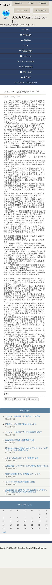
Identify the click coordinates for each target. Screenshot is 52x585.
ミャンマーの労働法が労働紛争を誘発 (20, 482)
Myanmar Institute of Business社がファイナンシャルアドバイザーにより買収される (26, 449)
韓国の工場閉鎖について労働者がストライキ (22, 474)
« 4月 (5, 532)
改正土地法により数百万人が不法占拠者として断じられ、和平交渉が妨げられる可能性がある (26, 491)
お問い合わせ (41, 10)
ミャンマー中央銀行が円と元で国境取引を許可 (23, 432)
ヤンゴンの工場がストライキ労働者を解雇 (21, 458)
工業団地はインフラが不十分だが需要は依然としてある (27, 466)
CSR (26, 45)
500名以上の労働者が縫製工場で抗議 (19, 440)
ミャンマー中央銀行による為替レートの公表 (22, 416)
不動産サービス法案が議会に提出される (21, 424)
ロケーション (22, 10)
